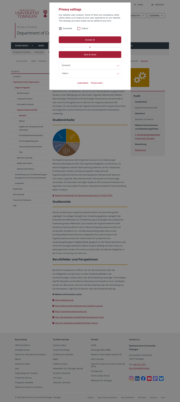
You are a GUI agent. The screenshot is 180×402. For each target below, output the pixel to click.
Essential (67, 28)
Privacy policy (97, 83)
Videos (85, 28)
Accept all (90, 40)
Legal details (82, 83)
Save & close (90, 54)
